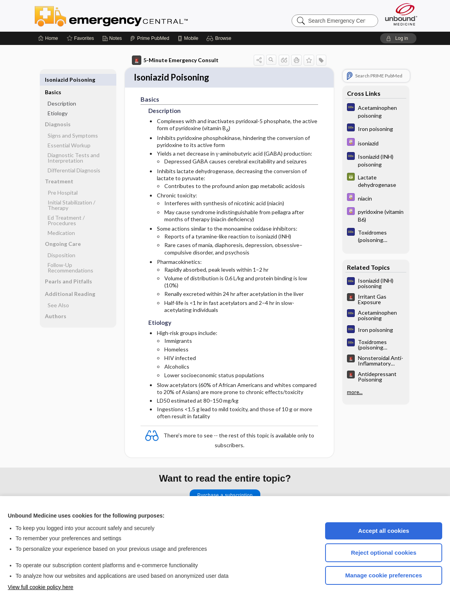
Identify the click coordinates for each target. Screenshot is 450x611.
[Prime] (149, 38)
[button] (219, 38)
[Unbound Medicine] (401, 14)
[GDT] (375, 180)
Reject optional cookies (383, 552)
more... (355, 392)
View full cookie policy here (40, 587)
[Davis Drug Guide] (375, 143)
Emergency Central (131, 15)
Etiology (58, 100)
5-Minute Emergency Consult (175, 60)
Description (62, 91)
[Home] (48, 38)
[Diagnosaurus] (375, 111)
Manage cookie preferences (383, 575)
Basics (53, 79)
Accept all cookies (383, 530)
